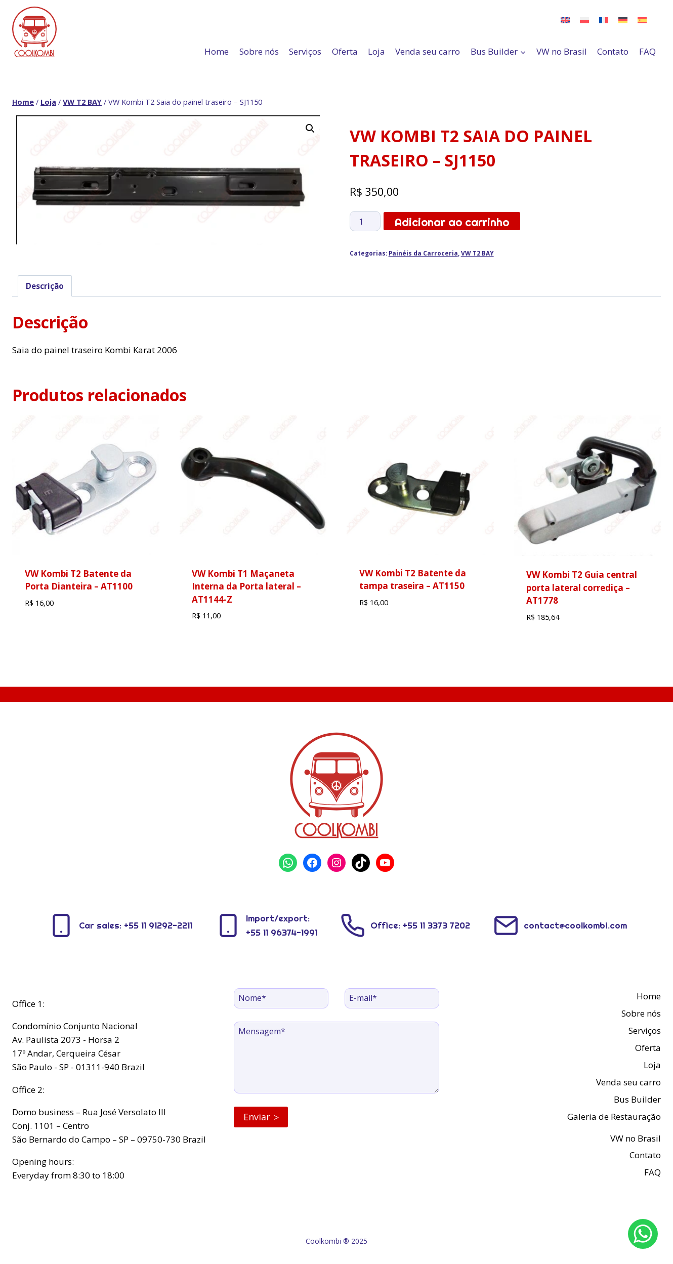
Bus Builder (637, 1099)
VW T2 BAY (477, 253)
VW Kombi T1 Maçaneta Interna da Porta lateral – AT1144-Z (246, 586)
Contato (612, 51)
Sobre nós (259, 51)
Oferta (345, 51)
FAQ (647, 51)
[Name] (281, 998)
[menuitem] (565, 20)
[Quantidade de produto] (365, 221)
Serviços (305, 51)
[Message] (336, 1058)
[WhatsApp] (643, 1234)
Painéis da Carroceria (423, 253)
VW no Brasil (561, 51)
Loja (376, 51)
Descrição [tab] (45, 286)
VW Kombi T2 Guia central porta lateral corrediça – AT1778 (581, 587)
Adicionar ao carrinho (452, 222)
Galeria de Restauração (614, 1116)
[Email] (392, 998)
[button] (310, 128)
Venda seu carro (427, 51)
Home (216, 51)
